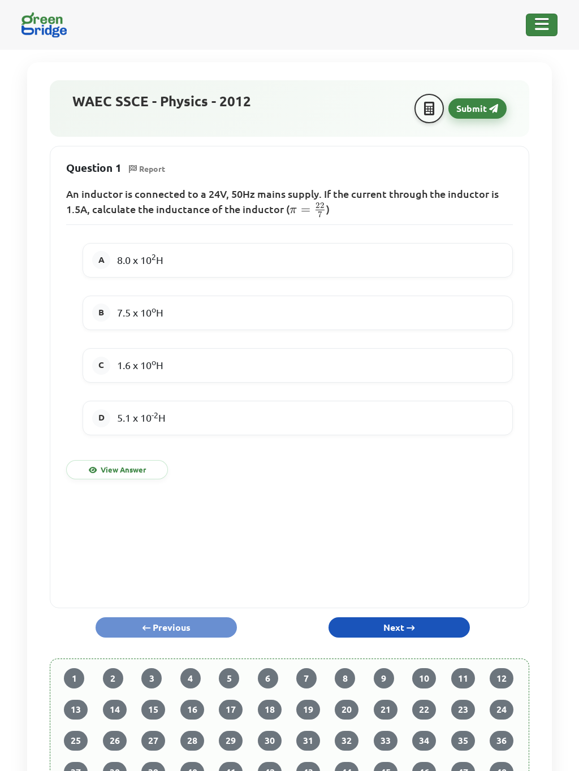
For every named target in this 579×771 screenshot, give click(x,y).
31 (308, 740)
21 (386, 709)
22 (424, 709)
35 (463, 740)
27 (153, 740)
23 (463, 709)
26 (115, 740)
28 (192, 740)
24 (501, 709)
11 (463, 678)
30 (270, 740)
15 (153, 709)
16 (192, 709)
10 (424, 678)
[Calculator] (429, 108)
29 (231, 740)
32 (347, 740)
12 (501, 678)
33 (386, 740)
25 (76, 740)
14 (115, 709)
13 (76, 709)
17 (231, 709)
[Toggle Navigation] (542, 25)
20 (347, 709)
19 (308, 709)
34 (424, 740)
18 (270, 709)
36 (501, 740)
